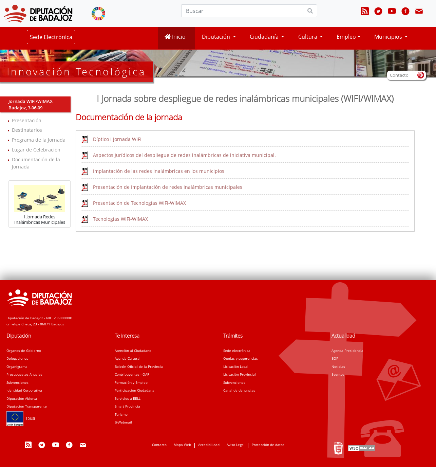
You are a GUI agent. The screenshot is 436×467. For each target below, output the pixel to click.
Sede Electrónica (51, 37)
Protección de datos (268, 444)
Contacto (159, 444)
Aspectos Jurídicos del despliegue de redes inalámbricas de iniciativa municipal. (184, 155)
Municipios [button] (388, 36)
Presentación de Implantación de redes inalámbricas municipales (167, 187)
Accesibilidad (209, 444)
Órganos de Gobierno (23, 350)
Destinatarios (27, 130)
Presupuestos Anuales (24, 374)
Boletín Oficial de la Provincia (139, 366)
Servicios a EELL (127, 398)
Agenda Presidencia (347, 350)
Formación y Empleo (131, 382)
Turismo (121, 414)
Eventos (337, 374)
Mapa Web (182, 444)
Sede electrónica (236, 350)
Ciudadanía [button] (265, 36)
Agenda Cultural (127, 358)
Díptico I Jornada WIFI (117, 139)
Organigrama (16, 366)
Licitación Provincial (239, 374)
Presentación (26, 120)
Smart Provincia (127, 406)
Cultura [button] (308, 36)
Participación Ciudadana (134, 390)
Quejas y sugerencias (240, 358)
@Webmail (123, 422)
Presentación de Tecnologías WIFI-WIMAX (139, 203)
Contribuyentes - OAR (132, 374)
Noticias (338, 366)
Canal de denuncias (239, 390)
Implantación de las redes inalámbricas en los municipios (158, 171)
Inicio (175, 36)
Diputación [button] (216, 36)
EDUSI (20, 418)
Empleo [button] (346, 36)
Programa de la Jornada (38, 140)
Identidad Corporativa (24, 390)
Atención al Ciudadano (133, 350)
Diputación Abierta (21, 398)
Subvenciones (17, 382)
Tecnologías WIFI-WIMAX (120, 219)
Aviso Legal (236, 444)
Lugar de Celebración (36, 149)
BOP (334, 358)
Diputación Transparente (26, 406)
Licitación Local (235, 366)
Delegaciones (17, 358)
